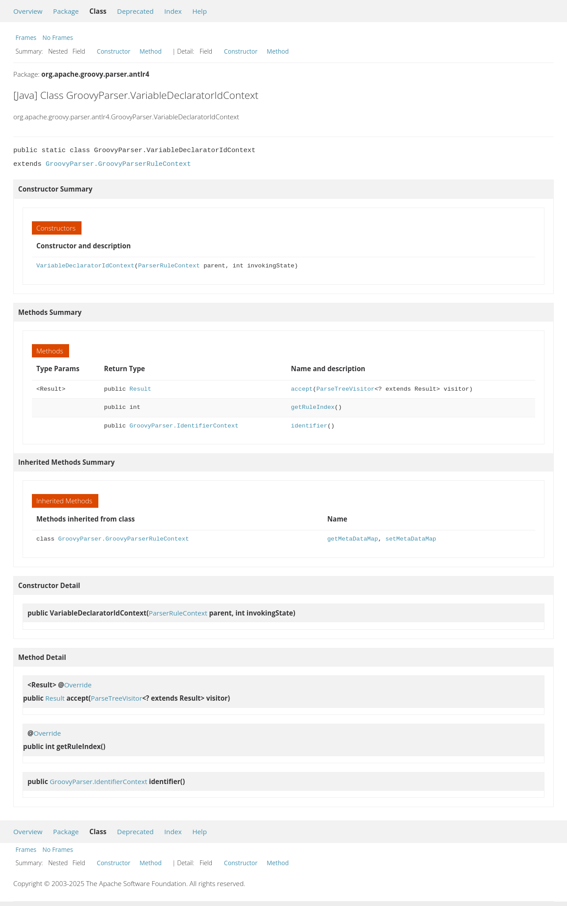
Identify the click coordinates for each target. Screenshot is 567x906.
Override (78, 684)
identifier (309, 426)
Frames (26, 37)
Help (199, 11)
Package (66, 11)
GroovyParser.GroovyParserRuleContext (118, 164)
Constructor (114, 51)
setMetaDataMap (410, 539)
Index (173, 11)
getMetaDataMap (352, 539)
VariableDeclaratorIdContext (85, 266)
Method (151, 51)
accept (302, 389)
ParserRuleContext (169, 266)
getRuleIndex (312, 407)
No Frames (58, 37)
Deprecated (135, 11)
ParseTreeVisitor (345, 389)
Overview (28, 11)
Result (140, 389)
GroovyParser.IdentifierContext (183, 426)
